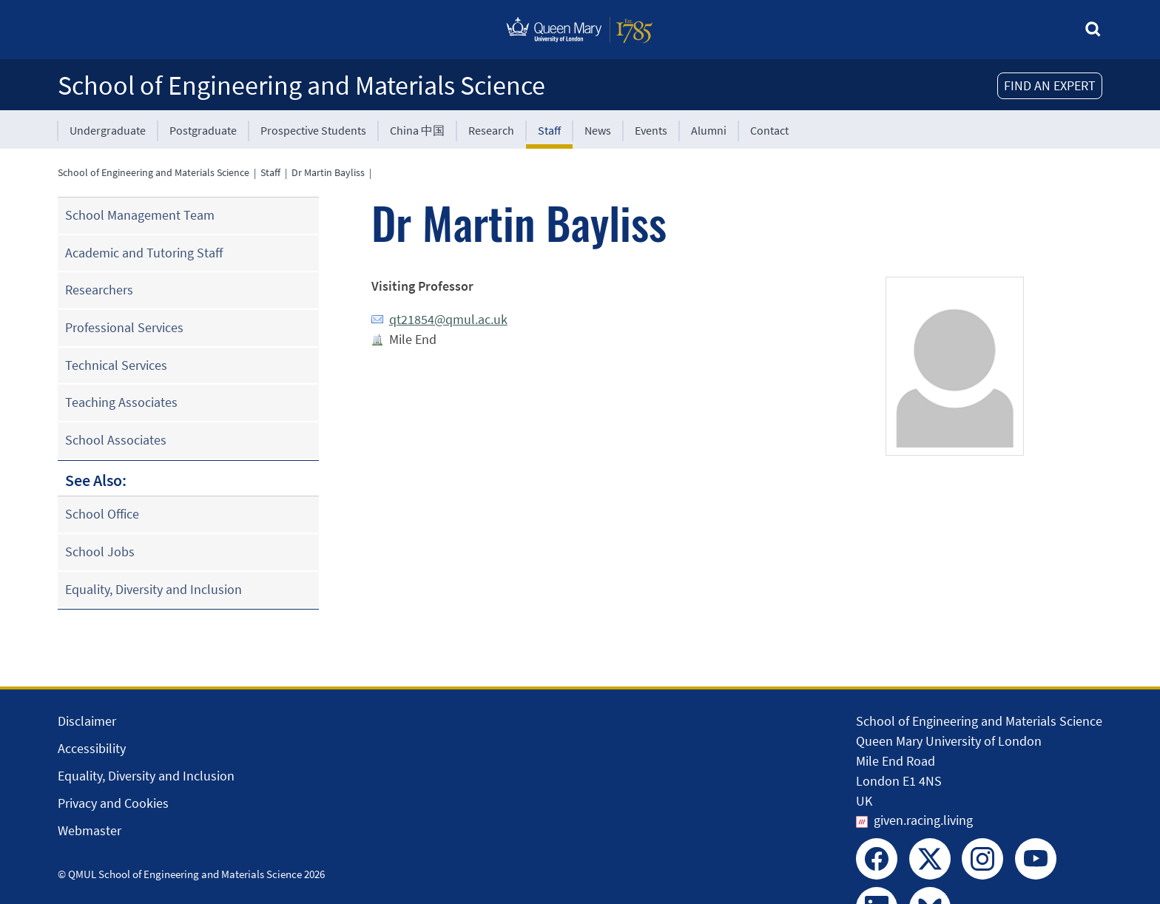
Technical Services (116, 365)
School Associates (115, 439)
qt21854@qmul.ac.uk (448, 319)
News (597, 130)
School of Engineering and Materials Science (301, 85)
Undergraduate (108, 130)
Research (491, 130)
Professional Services (124, 327)
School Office (102, 513)
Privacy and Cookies (113, 803)
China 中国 (417, 130)
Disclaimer (87, 720)
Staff (549, 130)
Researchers (99, 289)
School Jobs (100, 551)
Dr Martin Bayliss (328, 172)
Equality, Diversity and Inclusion (153, 589)
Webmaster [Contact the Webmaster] (89, 830)
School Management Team (140, 214)
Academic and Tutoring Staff (144, 252)
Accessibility (92, 748)
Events (651, 130)
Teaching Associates (121, 402)
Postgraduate (203, 130)
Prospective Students (313, 130)
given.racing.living (923, 820)
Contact (769, 130)
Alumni (708, 130)
